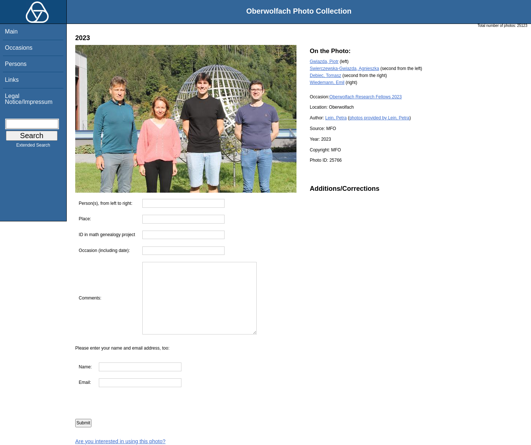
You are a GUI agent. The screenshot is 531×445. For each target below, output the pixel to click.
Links (11, 80)
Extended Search (33, 146)
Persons (16, 64)
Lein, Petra (336, 117)
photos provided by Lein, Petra (379, 117)
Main (11, 31)
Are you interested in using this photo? (120, 441)
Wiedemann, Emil (327, 82)
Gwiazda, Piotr (324, 61)
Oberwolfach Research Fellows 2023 (365, 96)
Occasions (18, 48)
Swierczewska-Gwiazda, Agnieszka (344, 68)
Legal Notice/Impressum (28, 99)
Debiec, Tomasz (325, 75)
